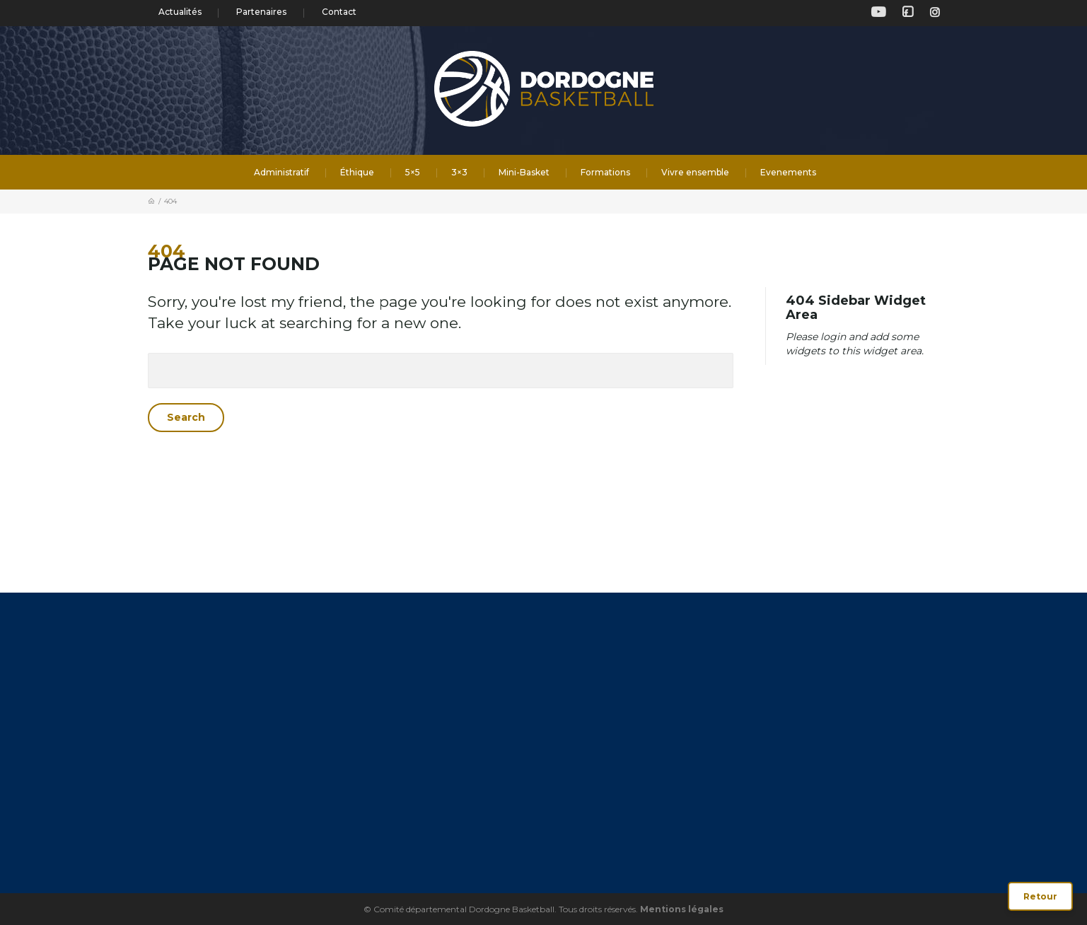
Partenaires (261, 11)
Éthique (357, 172)
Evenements (788, 172)
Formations (605, 172)
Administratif (281, 172)
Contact (339, 11)
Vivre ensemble (695, 172)
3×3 (459, 172)
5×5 (412, 172)
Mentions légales (681, 909)
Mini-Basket (524, 172)
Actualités (180, 11)
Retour (1040, 896)
